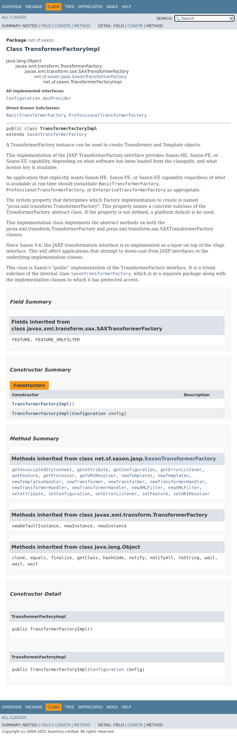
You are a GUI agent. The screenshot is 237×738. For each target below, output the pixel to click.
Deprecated (90, 7)
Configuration (89, 413)
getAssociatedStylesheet (42, 469)
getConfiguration (134, 469)
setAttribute (27, 493)
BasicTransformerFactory (36, 115)
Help (126, 7)
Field (46, 26)
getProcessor (58, 475)
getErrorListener (181, 469)
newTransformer (85, 481)
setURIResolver (191, 493)
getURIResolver (98, 475)
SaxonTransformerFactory (57, 134)
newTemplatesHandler (36, 481)
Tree (69, 7)
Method (82, 26)
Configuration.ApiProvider (38, 98)
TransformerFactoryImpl (40, 403)
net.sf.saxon (41, 40)
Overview (12, 7)
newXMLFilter (147, 487)
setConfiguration (69, 493)
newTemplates (136, 475)
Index (112, 7)
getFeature (25, 475)
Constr (62, 26)
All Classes (14, 17)
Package (33, 7)
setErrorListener (116, 493)
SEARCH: (164, 18)
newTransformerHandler (177, 481)
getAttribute (92, 469)
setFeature (155, 493)
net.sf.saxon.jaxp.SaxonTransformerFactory (80, 76)
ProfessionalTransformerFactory (108, 115)
